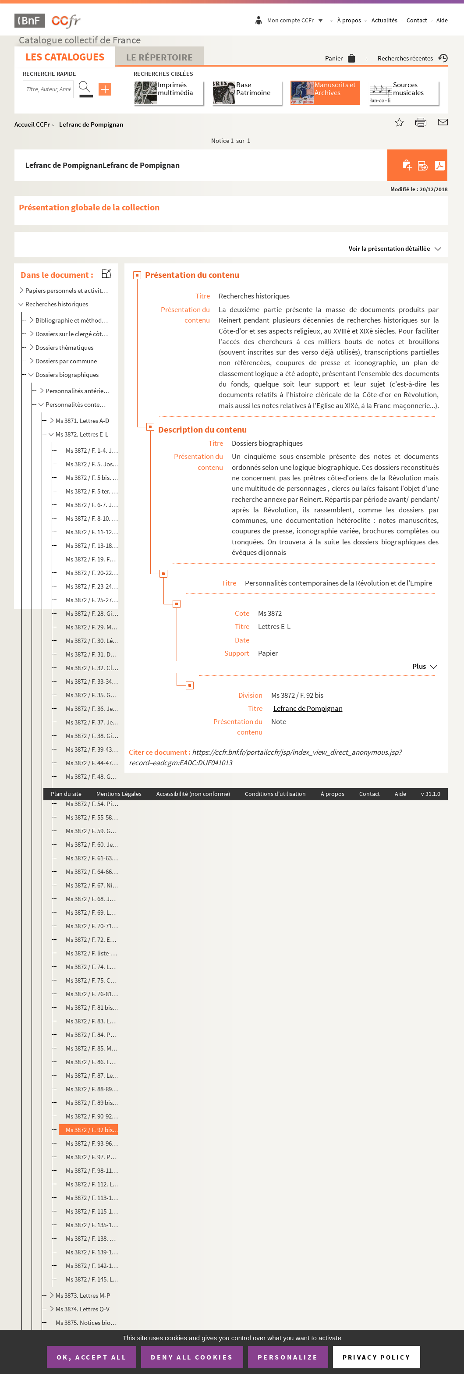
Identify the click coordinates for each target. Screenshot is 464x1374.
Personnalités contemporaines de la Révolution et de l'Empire (78, 404)
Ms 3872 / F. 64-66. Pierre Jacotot (92, 871)
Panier (340, 58)
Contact (417, 20)
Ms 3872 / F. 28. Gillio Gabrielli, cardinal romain (92, 613)
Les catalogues (64, 57)
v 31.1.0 (430, 794)
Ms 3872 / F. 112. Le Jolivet (92, 1184)
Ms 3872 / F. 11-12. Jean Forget (92, 532)
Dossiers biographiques (67, 374)
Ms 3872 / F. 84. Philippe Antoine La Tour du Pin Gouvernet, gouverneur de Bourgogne (92, 1034)
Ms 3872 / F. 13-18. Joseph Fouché (92, 545)
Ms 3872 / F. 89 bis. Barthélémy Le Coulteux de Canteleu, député (92, 1102)
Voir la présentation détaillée (389, 248)
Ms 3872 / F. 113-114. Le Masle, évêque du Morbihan (92, 1197)
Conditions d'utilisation (275, 794)
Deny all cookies (192, 1357)
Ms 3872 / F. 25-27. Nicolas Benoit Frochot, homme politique (92, 600)
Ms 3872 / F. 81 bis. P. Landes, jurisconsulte (92, 1007)
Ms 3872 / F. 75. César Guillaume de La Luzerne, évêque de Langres (92, 980)
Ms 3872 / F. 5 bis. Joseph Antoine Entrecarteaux (92, 477)
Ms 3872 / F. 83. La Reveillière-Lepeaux (92, 1021)
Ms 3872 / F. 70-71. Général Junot (92, 926)
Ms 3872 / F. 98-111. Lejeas (92, 1170)
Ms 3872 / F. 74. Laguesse (92, 966)
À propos (349, 20)
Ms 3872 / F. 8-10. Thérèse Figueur (92, 518)
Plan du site (66, 794)
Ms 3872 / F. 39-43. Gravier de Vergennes (92, 749)
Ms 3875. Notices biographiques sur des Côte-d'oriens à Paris (87, 1322)
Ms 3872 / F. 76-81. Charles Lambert (92, 994)
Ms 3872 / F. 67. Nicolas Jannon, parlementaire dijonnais (92, 885)
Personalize (288, 1357)
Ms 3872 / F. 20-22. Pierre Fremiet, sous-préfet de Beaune (92, 572)
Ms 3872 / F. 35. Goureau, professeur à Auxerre (92, 695)
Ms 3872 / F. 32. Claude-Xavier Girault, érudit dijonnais (92, 668)
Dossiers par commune (66, 361)
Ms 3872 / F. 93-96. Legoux (92, 1143)
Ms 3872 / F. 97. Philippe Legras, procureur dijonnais (92, 1157)
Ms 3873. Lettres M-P (83, 1295)
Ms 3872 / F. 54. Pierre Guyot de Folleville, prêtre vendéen (92, 803)
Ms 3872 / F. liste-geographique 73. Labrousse (92, 953)
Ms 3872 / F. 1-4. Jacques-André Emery (92, 450)
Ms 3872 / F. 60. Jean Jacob (92, 844)
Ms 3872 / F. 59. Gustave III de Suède (92, 831)
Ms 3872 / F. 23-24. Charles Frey (92, 586)
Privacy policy (377, 1357)
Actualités (384, 20)
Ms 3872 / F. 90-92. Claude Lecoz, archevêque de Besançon (92, 1116)
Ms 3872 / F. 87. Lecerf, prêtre (92, 1075)
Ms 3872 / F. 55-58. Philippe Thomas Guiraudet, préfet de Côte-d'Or (92, 817)
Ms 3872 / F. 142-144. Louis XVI (92, 1265)
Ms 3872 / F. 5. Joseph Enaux (92, 464)
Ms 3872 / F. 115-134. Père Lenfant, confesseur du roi (92, 1211)
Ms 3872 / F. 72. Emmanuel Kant (92, 939)
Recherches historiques (56, 304)
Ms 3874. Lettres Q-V (83, 1309)
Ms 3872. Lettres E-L (82, 434)
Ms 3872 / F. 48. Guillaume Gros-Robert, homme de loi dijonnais (92, 776)
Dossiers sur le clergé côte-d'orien (72, 334)
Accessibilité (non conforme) (193, 794)
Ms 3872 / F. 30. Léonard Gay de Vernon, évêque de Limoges (92, 640)
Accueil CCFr (32, 124)
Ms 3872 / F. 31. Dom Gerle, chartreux (92, 654)
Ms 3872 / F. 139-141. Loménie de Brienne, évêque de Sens (92, 1252)
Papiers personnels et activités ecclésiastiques (66, 290)
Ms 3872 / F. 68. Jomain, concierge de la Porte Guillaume (92, 899)
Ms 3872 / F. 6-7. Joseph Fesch (92, 505)
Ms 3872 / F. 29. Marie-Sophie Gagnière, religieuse (92, 627)
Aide (442, 20)
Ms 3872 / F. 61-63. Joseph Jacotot (92, 858)
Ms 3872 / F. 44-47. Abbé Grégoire (92, 763)
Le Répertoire (159, 57)
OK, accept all (92, 1357)
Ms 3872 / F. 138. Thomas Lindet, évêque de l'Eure (92, 1238)
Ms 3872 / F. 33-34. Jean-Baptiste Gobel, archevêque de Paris (92, 681)
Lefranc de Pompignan (91, 124)
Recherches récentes (413, 58)
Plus (419, 666)
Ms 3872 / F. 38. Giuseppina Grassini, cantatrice (92, 735)
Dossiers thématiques (64, 347)
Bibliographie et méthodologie (72, 320)
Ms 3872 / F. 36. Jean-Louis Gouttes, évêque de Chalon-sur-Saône (92, 708)
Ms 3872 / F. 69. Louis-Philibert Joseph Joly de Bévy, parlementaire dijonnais (92, 912)
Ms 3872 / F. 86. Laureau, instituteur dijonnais (92, 1062)
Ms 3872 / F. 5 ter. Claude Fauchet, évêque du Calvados (92, 491)
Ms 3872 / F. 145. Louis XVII (92, 1279)
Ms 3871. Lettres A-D (82, 420)
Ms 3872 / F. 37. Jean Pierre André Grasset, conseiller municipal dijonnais (92, 722)
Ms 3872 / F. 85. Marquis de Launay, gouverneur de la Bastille (92, 1048)
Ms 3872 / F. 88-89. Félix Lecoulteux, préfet (92, 1089)
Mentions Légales (119, 794)
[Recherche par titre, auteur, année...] (48, 89)
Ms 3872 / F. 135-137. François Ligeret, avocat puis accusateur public (92, 1225)
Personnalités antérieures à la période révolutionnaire (78, 391)
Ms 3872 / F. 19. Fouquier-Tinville (92, 559)
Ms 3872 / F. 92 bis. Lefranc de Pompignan (92, 1129)
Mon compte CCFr (297, 20)
